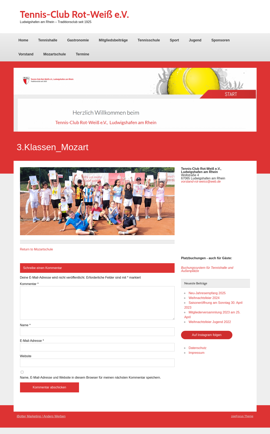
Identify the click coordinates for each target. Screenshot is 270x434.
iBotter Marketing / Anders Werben (41, 416)
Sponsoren (220, 40)
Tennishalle (47, 40)
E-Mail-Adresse (32, 340)
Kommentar (29, 284)
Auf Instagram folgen (207, 335)
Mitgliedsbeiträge (113, 40)
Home (23, 40)
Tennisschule (149, 40)
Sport (174, 40)
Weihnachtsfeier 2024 (204, 298)
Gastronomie (78, 40)
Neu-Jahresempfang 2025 (207, 293)
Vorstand (25, 54)
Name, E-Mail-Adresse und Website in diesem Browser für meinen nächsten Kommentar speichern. (90, 377)
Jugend (195, 40)
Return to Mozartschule (36, 249)
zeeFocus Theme (242, 416)
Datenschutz (197, 348)
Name (25, 325)
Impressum (196, 352)
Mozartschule (54, 54)
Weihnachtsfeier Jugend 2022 (210, 322)
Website (26, 356)
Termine (82, 54)
